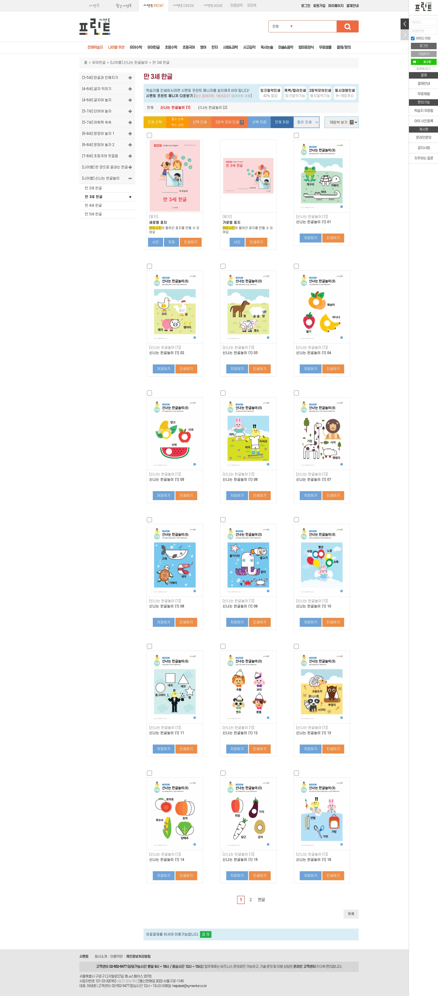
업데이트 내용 (241, 96)
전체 (150, 107)
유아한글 (99, 62)
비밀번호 (418, 31)
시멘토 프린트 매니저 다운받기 (169, 96)
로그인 (305, 6)
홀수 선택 (178, 119)
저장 (171, 242)
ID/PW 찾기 (423, 69)
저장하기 (310, 238)
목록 (351, 914)
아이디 (416, 22)
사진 (155, 242)
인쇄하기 (190, 242)
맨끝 (261, 899)
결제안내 (352, 6)
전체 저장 (282, 122)
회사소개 (101, 956)
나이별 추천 (116, 47)
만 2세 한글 (93, 188)
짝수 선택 (178, 125)
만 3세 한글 (94, 197)
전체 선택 (155, 122)
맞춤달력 (236, 5)
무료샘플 (325, 47)
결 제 (206, 934)
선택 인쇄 (200, 122)
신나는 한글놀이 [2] (212, 107)
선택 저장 (259, 122)
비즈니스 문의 (229, 966)
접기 (405, 34)
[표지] (153, 217)
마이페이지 (336, 6)
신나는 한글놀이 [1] (175, 107)
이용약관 (116, 956)
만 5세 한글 (93, 214)
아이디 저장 (420, 38)
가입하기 (423, 54)
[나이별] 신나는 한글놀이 (129, 62)
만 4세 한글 (93, 205)
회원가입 (319, 6)
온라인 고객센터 (304, 966)
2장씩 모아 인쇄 (229, 122)
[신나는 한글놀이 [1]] (312, 217)
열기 (405, 23)
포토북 (251, 5)
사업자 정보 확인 (127, 981)
